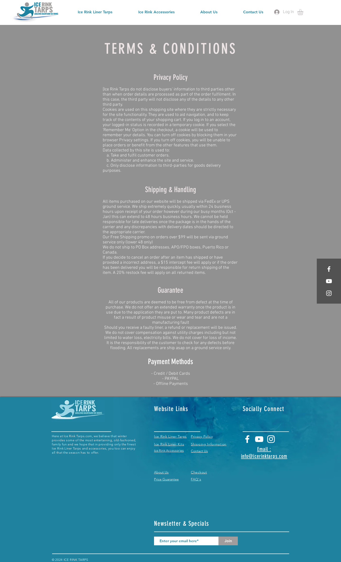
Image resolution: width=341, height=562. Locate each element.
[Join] (228, 541)
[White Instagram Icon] (329, 293)
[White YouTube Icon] (259, 439)
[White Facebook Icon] (329, 269)
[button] (303, 12)
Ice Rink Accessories (169, 451)
